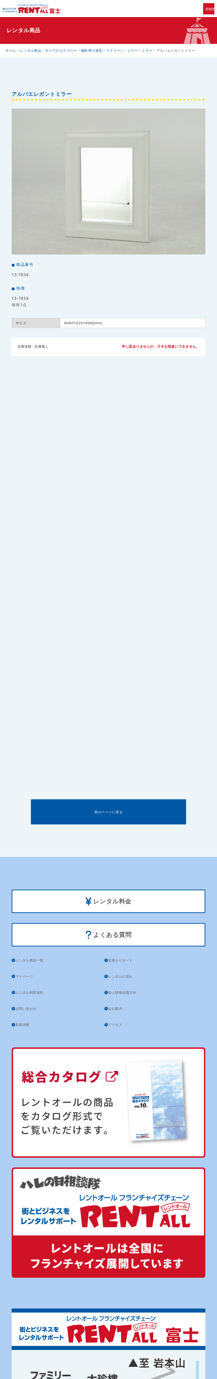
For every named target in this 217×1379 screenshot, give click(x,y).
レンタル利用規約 (29, 992)
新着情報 (22, 1024)
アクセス (115, 1024)
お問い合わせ (25, 1008)
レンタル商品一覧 (29, 960)
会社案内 (115, 1008)
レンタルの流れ (120, 976)
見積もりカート (120, 960)
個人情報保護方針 (122, 992)
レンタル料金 (108, 901)
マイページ (24, 976)
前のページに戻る (108, 812)
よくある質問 (109, 935)
